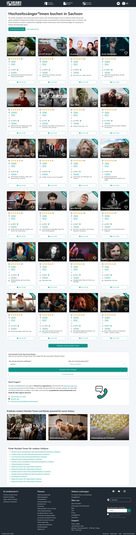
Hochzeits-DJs (41, 504)
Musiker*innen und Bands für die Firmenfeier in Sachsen (30, 474)
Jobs (72, 510)
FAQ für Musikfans (9, 497)
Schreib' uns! (15, 399)
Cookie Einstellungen (128, 534)
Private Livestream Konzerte (45, 520)
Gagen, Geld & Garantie (10, 499)
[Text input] (117, 510)
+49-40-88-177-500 (18, 397)
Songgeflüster (75, 497)
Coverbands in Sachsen (19, 476)
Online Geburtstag (42, 522)
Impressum (106, 534)
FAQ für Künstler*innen (10, 495)
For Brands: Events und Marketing (81, 495)
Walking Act (41, 529)
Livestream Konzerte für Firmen (46, 518)
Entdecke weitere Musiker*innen (68, 346)
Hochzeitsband (41, 499)
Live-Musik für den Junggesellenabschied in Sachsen (29, 457)
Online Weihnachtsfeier (44, 511)
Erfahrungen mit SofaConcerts (80, 506)
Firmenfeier (40, 506)
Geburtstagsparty (42, 497)
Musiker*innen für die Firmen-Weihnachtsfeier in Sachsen (31, 471)
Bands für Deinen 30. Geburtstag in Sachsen (26, 479)
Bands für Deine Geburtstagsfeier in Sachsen (26, 459)
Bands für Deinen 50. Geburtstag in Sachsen (26, 467)
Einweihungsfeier (42, 527)
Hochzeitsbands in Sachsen (20, 464)
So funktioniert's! (33, 29)
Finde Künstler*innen (17, 29)
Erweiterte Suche (68, 374)
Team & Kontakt (76, 503)
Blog (72, 508)
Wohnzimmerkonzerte (43, 495)
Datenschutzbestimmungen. (117, 517)
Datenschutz (113, 534)
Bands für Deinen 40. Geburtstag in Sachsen (26, 481)
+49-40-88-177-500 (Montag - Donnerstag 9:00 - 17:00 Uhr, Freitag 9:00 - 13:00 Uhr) (85, 528)
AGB (120, 534)
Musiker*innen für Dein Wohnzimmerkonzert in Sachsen (30, 454)
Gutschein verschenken (10, 502)
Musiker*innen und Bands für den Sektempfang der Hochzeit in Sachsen (35, 452)
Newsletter (74, 517)
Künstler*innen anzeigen (68, 370)
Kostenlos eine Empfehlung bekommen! (24, 401)
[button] (125, 3)
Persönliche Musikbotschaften (46, 515)
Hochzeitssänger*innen (44, 502)
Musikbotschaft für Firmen (45, 513)
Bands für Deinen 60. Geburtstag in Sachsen (26, 469)
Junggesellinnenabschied (44, 525)
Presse (73, 513)
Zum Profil (22, 82)
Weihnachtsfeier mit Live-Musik (46, 509)
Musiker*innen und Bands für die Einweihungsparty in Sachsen (32, 462)
